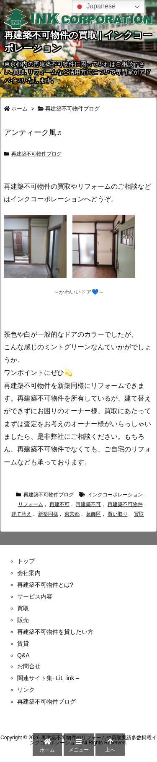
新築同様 (48, 514)
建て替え (21, 514)
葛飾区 (93, 514)
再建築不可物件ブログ (72, 108)
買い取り (118, 514)
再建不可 (59, 504)
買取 (139, 514)
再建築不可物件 (125, 504)
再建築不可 (88, 504)
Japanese (95, 7)
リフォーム (30, 504)
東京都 (72, 514)
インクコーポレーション (115, 495)
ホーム (19, 108)
